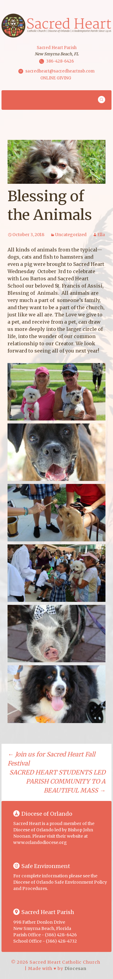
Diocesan (75, 968)
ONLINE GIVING (55, 78)
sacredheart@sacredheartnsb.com (60, 70)
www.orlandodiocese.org (40, 842)
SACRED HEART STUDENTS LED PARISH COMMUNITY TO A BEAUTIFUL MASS (57, 781)
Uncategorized (70, 234)
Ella (101, 234)
